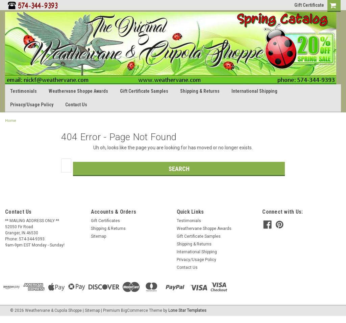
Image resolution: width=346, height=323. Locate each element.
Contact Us (76, 104)
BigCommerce (134, 310)
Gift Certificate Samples (144, 91)
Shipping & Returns (200, 91)
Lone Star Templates (187, 310)
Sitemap (98, 236)
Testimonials (23, 91)
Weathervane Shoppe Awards (78, 91)
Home (10, 121)
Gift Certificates (105, 220)
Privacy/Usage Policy (31, 104)
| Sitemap (91, 310)
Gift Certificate (309, 5)
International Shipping (254, 91)
